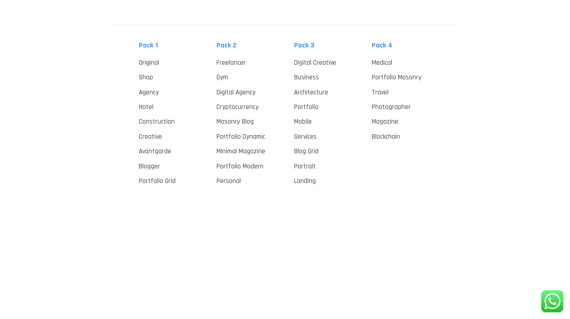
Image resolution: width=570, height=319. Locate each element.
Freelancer (231, 62)
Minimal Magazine (240, 151)
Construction (157, 121)
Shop (146, 77)
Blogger (149, 166)
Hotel (146, 107)
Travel (380, 92)
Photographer (391, 107)
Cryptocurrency (237, 107)
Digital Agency (236, 92)
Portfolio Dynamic (240, 136)
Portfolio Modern (239, 166)
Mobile (303, 121)
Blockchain (386, 136)
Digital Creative (315, 62)
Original (149, 62)
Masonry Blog (235, 121)
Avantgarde (155, 151)
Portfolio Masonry (396, 77)
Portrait (305, 166)
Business (306, 77)
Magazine (385, 121)
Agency (149, 92)
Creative (150, 136)
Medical (382, 62)
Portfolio (306, 107)
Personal (228, 181)
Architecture (311, 92)
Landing (305, 181)
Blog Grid (306, 151)
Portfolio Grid (157, 181)
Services (305, 136)
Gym (222, 77)
